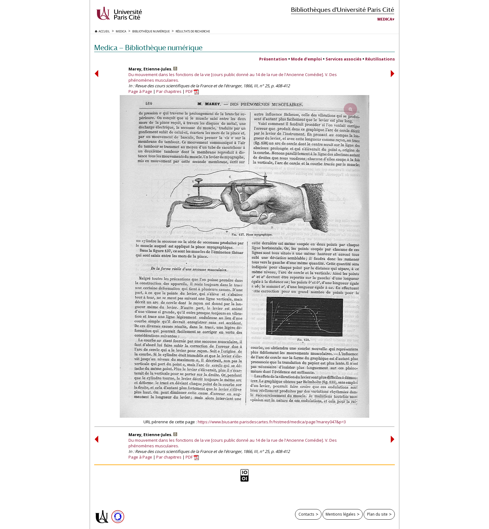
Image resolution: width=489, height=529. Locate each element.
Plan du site (377, 514)
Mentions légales (341, 514)
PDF (192, 91)
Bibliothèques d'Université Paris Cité (342, 9)
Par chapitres (169, 91)
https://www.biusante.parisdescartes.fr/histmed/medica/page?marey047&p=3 (272, 422)
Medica (384, 19)
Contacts (306, 514)
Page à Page (140, 91)
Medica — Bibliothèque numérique (148, 47)
